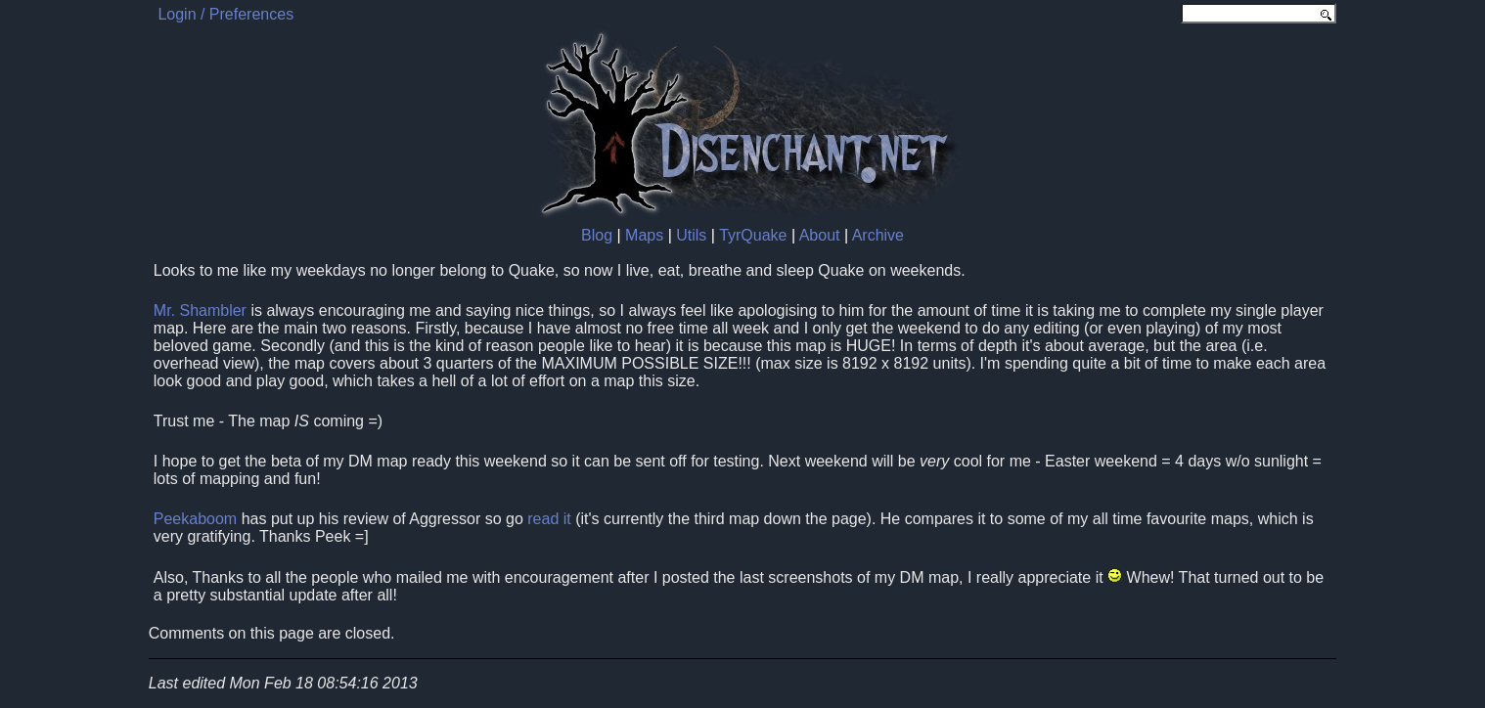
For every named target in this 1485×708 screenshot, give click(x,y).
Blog (596, 235)
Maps (644, 235)
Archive (878, 235)
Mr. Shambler (200, 310)
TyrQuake (753, 235)
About (819, 235)
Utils (691, 235)
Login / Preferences (225, 14)
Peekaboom (195, 518)
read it (548, 518)
